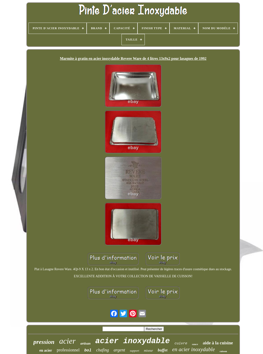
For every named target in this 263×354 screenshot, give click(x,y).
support (134, 350)
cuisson (223, 351)
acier (67, 341)
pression (44, 341)
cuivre (180, 344)
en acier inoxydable (193, 349)
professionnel (68, 350)
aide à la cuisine (218, 342)
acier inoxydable (132, 341)
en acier (45, 350)
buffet (162, 350)
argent (119, 349)
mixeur (148, 350)
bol (88, 350)
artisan (85, 343)
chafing (102, 350)
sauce (195, 344)
